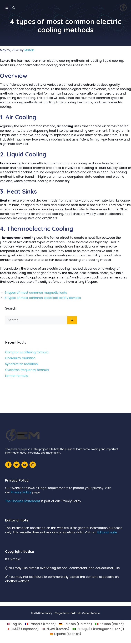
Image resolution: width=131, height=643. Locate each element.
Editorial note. (107, 532)
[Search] (72, 320)
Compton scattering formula (26, 352)
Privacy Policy (21, 492)
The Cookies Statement (22, 501)
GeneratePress (91, 613)
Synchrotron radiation (21, 364)
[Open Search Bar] (13, 7)
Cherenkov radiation (20, 358)
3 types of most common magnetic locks (36, 293)
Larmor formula (16, 376)
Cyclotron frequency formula (27, 370)
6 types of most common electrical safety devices (43, 298)
